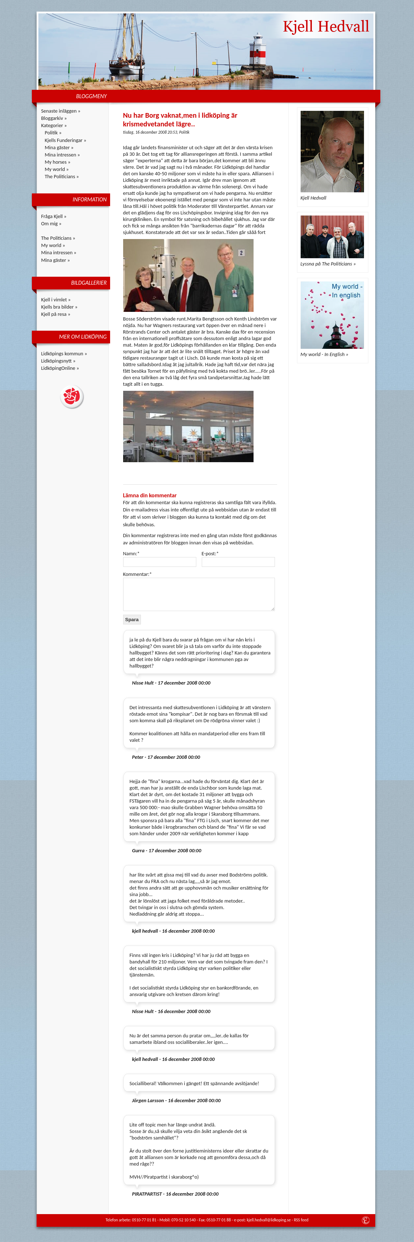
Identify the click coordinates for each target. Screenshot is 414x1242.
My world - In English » (324, 354)
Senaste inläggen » (61, 111)
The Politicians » (62, 176)
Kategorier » (54, 125)
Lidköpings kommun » (64, 353)
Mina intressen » (62, 154)
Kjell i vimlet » (56, 299)
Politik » (53, 132)
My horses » (58, 162)
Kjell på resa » (56, 314)
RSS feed (301, 1219)
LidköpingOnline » (60, 368)
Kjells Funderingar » (66, 140)
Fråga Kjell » (54, 216)
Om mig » (51, 223)
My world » (57, 169)
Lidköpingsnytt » (58, 360)
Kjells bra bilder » (59, 307)
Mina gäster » (59, 147)
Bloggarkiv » (54, 118)
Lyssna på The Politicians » (328, 263)
